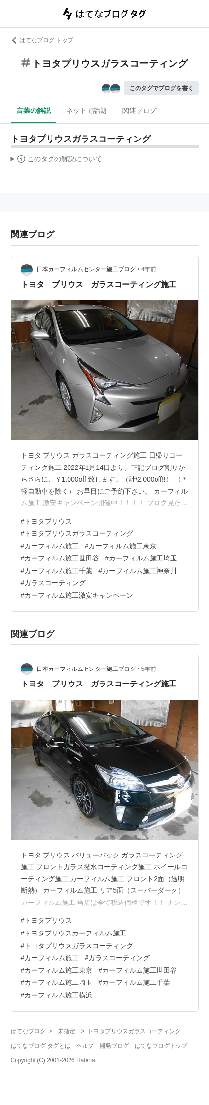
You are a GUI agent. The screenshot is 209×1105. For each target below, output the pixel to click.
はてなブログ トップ (42, 40)
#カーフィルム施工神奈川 (137, 571)
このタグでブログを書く (161, 88)
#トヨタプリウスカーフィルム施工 (74, 933)
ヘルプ (85, 1046)
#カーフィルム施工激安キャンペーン (77, 595)
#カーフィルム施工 (50, 546)
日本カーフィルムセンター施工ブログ (86, 269)
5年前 (149, 669)
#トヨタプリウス (46, 521)
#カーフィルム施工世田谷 (60, 558)
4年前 (149, 269)
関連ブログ (139, 110)
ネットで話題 (86, 110)
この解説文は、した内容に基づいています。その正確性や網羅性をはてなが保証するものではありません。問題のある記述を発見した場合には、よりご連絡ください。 (57, 160)
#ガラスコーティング (53, 583)
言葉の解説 (34, 110)
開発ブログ (114, 1046)
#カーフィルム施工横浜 (57, 995)
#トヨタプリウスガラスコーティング (77, 533)
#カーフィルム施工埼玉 (141, 558)
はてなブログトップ (161, 1046)
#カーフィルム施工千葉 (57, 571)
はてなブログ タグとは (40, 1046)
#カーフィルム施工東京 (121, 546)
